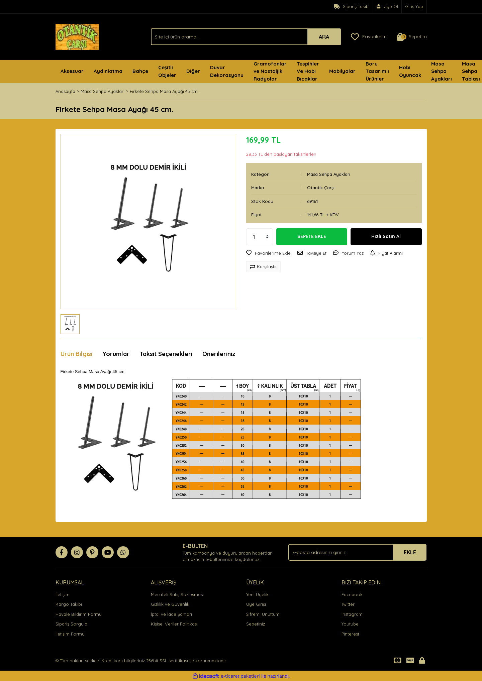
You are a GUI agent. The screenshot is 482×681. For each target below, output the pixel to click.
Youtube (350, 624)
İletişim (63, 594)
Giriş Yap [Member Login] (414, 6)
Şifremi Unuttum (263, 614)
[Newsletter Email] (357, 552)
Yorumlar (115, 354)
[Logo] (77, 36)
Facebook (352, 594)
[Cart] (412, 37)
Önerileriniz (218, 354)
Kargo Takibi (69, 604)
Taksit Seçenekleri (165, 354)
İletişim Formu (70, 634)
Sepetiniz (255, 624)
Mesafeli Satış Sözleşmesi (177, 594)
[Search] (246, 36)
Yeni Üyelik (257, 594)
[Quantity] (259, 236)
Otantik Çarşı (320, 187)
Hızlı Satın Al (386, 236)
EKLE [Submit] (410, 552)
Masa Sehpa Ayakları (328, 174)
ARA (324, 36)
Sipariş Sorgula (71, 624)
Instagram (352, 614)
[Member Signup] (387, 6)
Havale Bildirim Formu (79, 614)
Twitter (348, 604)
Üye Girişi (256, 604)
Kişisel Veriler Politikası (174, 624)
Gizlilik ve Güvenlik (170, 604)
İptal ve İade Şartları (171, 614)
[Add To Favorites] (268, 253)
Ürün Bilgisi (76, 354)
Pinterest (350, 634)
